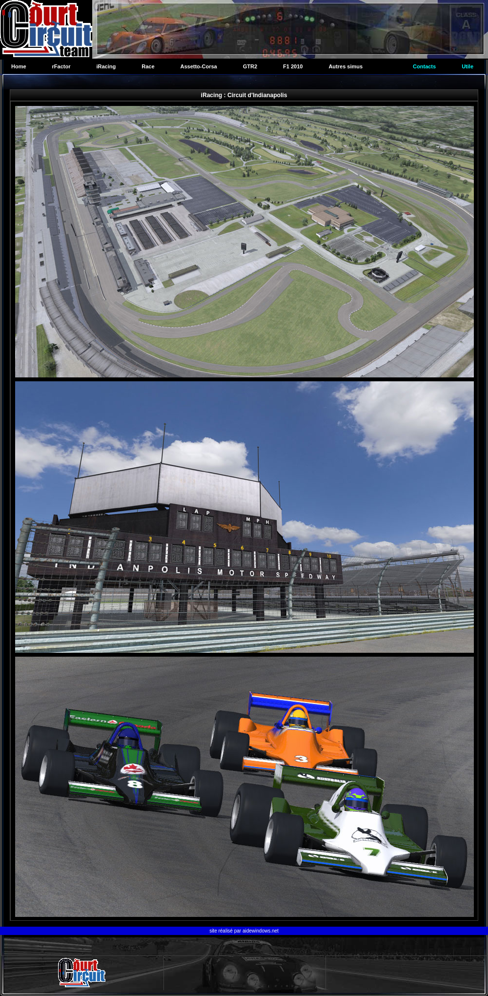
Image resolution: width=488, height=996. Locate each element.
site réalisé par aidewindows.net (244, 931)
